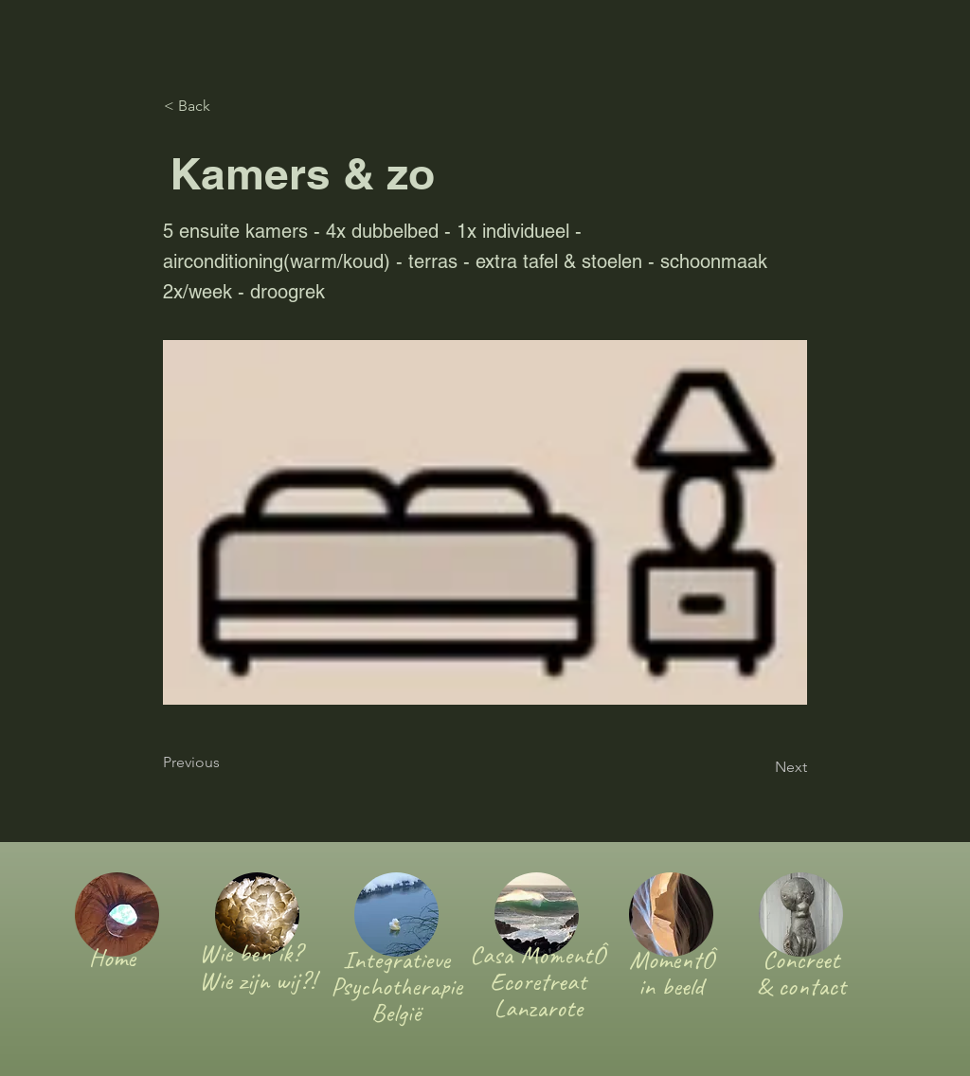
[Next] (759, 767)
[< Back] (226, 106)
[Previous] (225, 762)
